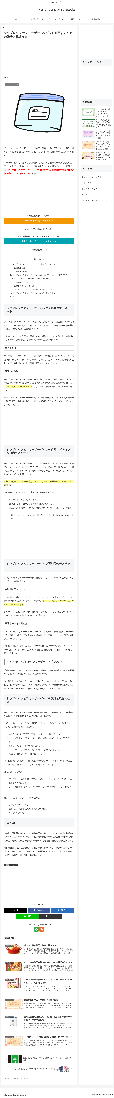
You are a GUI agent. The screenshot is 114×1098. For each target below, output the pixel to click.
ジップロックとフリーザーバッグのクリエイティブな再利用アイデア (39, 275)
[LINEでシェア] (27, 916)
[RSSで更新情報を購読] (41, 929)
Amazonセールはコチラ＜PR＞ (39, 221)
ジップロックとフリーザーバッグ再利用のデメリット (33, 279)
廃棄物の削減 (21, 271)
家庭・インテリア (11, 865)
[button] (50, 916)
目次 (36, 259)
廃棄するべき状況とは (25, 286)
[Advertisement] (39, 55)
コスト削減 (20, 268)
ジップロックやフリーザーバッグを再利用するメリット (34, 264)
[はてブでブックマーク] (62, 910)
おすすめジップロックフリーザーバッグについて (34, 290)
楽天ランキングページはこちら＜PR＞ (39, 241)
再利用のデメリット (24, 282)
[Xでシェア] (15, 910)
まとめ (15, 297)
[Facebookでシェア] (39, 910)
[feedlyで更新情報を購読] (36, 929)
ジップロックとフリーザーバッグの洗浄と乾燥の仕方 (33, 293)
